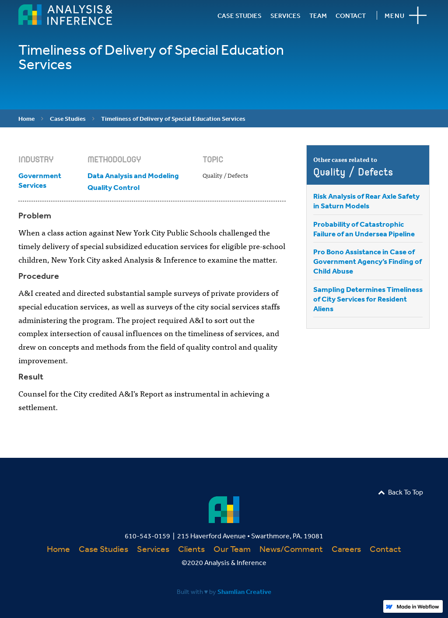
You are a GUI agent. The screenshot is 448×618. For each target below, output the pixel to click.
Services (153, 549)
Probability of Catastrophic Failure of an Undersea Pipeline (364, 228)
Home (26, 119)
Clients (191, 549)
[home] (65, 14)
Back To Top (400, 492)
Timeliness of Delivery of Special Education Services (173, 119)
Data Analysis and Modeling (133, 175)
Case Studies (68, 119)
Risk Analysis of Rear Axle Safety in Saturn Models (366, 200)
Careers (346, 549)
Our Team (232, 549)
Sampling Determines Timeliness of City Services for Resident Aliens (368, 298)
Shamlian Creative (244, 591)
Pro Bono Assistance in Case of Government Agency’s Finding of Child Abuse (367, 261)
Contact (385, 549)
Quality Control (114, 187)
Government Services (39, 180)
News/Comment (291, 549)
